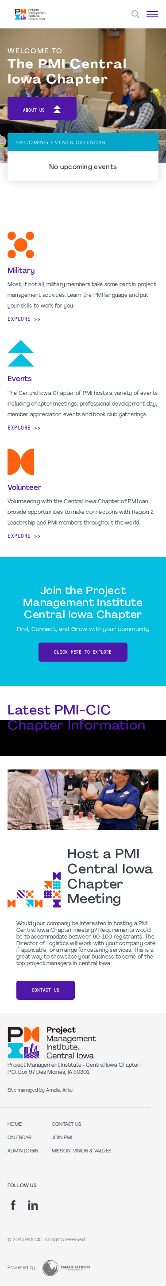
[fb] (13, 1205)
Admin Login (23, 1151)
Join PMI (62, 1138)
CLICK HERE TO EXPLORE (83, 652)
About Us (42, 111)
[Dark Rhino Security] (66, 1268)
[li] (33, 1205)
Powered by (21, 1268)
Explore (19, 319)
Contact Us (45, 990)
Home (15, 1124)
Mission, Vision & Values (81, 1151)
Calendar (20, 1138)
